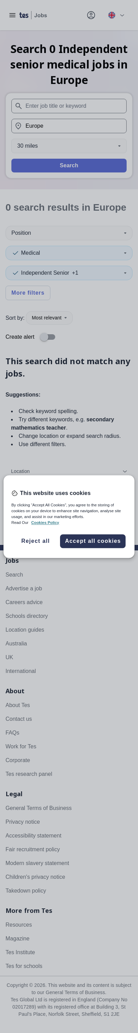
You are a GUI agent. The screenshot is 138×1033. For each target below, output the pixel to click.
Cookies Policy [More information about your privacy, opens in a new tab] (45, 522)
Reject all (35, 541)
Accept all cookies (93, 541)
